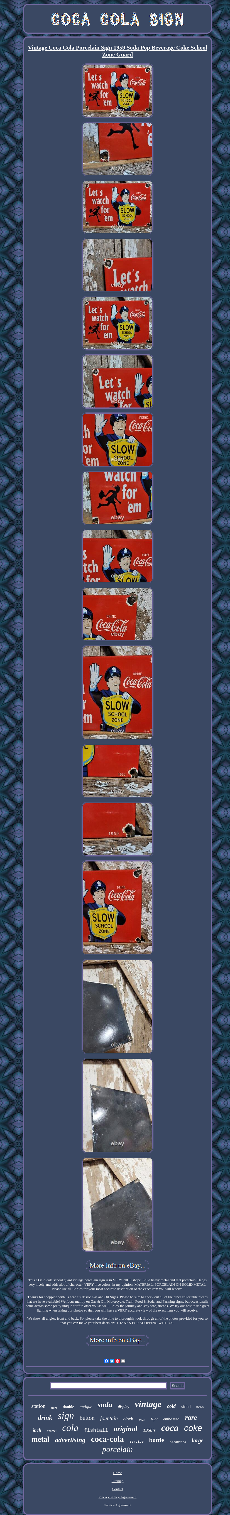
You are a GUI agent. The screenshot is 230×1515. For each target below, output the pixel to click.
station (38, 1406)
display (123, 1407)
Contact (117, 1489)
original (125, 1429)
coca (169, 1428)
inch (37, 1430)
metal (40, 1439)
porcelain (117, 1449)
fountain (109, 1418)
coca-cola (107, 1438)
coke (193, 1428)
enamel (52, 1431)
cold (171, 1406)
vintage (148, 1404)
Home (117, 1473)
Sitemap (118, 1481)
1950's (149, 1430)
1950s (142, 1419)
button (87, 1418)
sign (66, 1415)
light (154, 1419)
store (54, 1407)
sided (186, 1406)
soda (105, 1404)
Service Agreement (117, 1505)
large (198, 1440)
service (136, 1442)
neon (200, 1407)
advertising (70, 1439)
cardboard (178, 1442)
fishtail (96, 1430)
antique (86, 1406)
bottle (156, 1440)
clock (128, 1418)
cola (70, 1428)
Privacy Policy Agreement (117, 1497)
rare (191, 1417)
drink (45, 1417)
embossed (171, 1419)
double (68, 1407)
